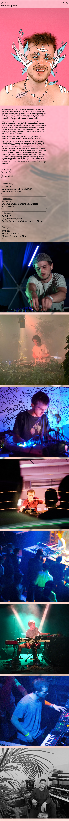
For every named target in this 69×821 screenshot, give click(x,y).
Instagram (5, 170)
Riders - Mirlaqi (7, 176)
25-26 (4, 2)
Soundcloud (6, 173)
